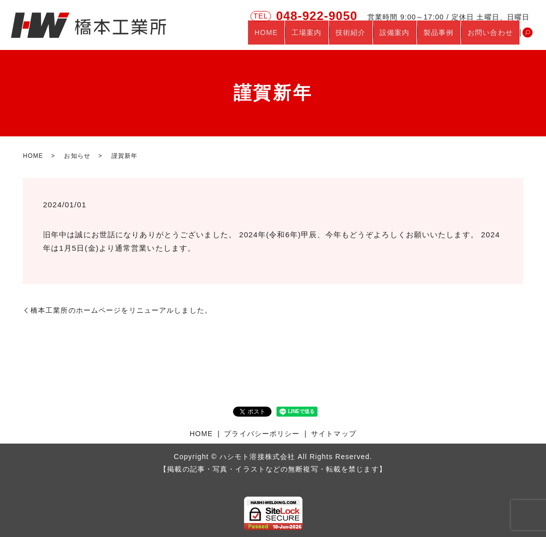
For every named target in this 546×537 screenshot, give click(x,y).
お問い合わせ (493, 36)
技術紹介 (372, 36)
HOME (300, 36)
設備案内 (410, 36)
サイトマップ (333, 434)
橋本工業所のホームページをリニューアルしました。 (121, 310)
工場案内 (335, 36)
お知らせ (77, 155)
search (527, 36)
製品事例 (448, 36)
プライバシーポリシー (262, 434)
